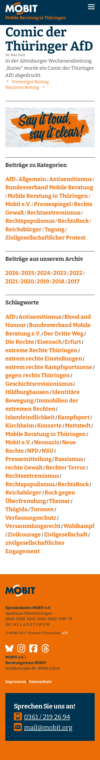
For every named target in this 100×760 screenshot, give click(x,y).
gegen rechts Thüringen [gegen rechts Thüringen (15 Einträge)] (37, 375)
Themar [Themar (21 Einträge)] (59, 501)
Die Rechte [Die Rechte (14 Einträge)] (19, 341)
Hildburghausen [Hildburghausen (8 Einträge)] (27, 392)
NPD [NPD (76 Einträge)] (33, 450)
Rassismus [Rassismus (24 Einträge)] (69, 459)
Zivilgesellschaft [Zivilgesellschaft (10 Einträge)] (65, 534)
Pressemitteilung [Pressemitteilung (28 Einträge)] (28, 459)
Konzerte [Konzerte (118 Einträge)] (49, 425)
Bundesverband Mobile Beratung (49, 187)
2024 (43, 273)
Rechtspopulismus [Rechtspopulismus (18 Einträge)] (30, 484)
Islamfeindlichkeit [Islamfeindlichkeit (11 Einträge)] (30, 417)
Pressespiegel (52, 204)
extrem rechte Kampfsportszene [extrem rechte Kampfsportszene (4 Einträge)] (48, 367)
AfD (10, 179)
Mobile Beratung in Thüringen (47, 195)
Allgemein (32, 179)
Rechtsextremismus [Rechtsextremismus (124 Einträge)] (32, 475)
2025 (27, 273)
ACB (65, 633)
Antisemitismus (70, 179)
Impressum (15, 681)
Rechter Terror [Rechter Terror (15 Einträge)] (66, 467)
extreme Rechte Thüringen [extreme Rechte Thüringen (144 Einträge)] (41, 350)
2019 (43, 281)
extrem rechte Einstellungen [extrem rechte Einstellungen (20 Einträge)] (43, 358)
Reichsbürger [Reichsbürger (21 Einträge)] (23, 492)
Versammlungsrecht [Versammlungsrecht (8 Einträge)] (33, 526)
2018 (58, 281)
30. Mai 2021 (15, 55)
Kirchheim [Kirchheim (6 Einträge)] (19, 425)
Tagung (55, 229)
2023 (59, 273)
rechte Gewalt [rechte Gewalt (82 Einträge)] (24, 467)
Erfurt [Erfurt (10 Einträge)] (73, 341)
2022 (75, 273)
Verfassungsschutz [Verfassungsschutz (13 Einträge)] (30, 517)
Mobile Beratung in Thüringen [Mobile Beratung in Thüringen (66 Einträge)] (45, 434)
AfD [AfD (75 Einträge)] (10, 316)
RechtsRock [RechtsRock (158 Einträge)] (73, 484)
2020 (27, 281)
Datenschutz (40, 681)
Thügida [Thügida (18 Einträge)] (16, 509)
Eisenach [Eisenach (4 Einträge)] (49, 341)
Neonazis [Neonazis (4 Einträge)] (46, 442)
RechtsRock (73, 220)
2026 (11, 273)
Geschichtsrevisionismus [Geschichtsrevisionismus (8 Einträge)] (39, 383)
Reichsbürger (23, 229)
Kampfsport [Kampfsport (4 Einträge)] (74, 417)
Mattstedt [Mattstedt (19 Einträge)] (78, 425)
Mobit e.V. (18, 204)
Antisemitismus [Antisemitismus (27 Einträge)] (39, 316)
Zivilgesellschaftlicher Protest (45, 237)
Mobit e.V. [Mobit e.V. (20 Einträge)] (18, 442)
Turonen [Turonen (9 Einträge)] (42, 509)
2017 (73, 281)
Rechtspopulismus (30, 220)
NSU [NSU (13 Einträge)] (48, 450)
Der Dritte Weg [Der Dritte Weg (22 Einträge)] (63, 333)
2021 (11, 281)
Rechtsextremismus (54, 212)
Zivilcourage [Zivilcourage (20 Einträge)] (24, 534)
